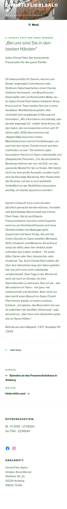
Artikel (16, 350)
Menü (33, 24)
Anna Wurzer (43, 38)
